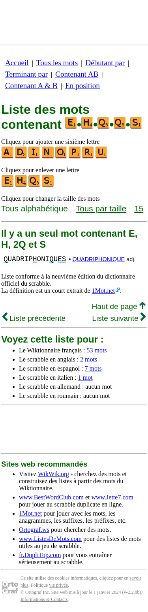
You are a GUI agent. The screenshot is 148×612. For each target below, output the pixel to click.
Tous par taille (101, 208)
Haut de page (119, 306)
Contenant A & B (31, 85)
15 (138, 208)
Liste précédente (34, 318)
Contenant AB (76, 74)
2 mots (88, 359)
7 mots (93, 368)
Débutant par (105, 62)
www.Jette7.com (112, 497)
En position (82, 85)
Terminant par (26, 74)
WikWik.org (53, 474)
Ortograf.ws (34, 529)
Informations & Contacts (44, 599)
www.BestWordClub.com (51, 497)
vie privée (58, 585)
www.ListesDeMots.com (50, 538)
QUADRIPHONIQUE (98, 259)
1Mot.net (103, 290)
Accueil (17, 62)
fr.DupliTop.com (40, 555)
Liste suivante (119, 318)
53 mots (96, 350)
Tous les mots (57, 62)
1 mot (85, 377)
